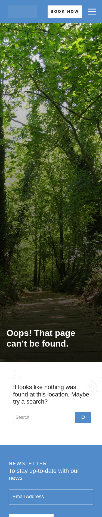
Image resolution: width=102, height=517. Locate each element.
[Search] (83, 417)
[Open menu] (92, 11)
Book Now (65, 11)
